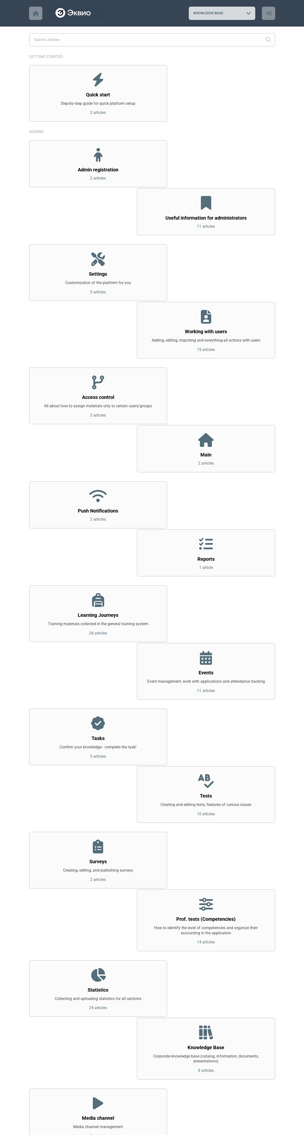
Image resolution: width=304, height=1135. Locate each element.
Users (35, 964)
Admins (36, 133)
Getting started (46, 56)
